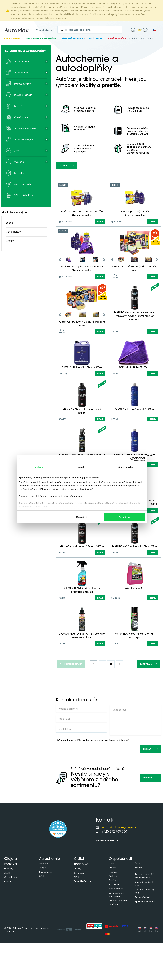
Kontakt (151, 39)
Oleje (12, 39)
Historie (112, 902)
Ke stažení (114, 919)
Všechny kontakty (105, 875)
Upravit (81, 517)
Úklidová (72, 39)
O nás (111, 898)
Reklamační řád (142, 932)
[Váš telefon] (81, 763)
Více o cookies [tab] (125, 467)
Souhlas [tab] (38, 467)
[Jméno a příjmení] (81, 743)
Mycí (95, 39)
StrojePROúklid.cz (82, 916)
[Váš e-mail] (81, 753)
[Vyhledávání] (90, 29)
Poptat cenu (67, 256)
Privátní (117, 39)
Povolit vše (124, 517)
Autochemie (41, 39)
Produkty (8, 903)
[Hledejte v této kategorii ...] (74, 182)
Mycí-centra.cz (116, 923)
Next (104, 294)
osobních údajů (120, 774)
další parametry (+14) (145, 202)
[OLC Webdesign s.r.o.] (69, 964)
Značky (10, 223)
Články (10, 241)
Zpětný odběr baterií (145, 936)
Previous (60, 294)
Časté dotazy (13, 232)
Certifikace (114, 911)
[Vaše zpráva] (135, 755)
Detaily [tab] (82, 467)
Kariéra (138, 902)
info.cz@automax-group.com (120, 862)
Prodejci (113, 906)
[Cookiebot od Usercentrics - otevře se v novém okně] (132, 459)
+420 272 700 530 (114, 866)
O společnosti (120, 894)
